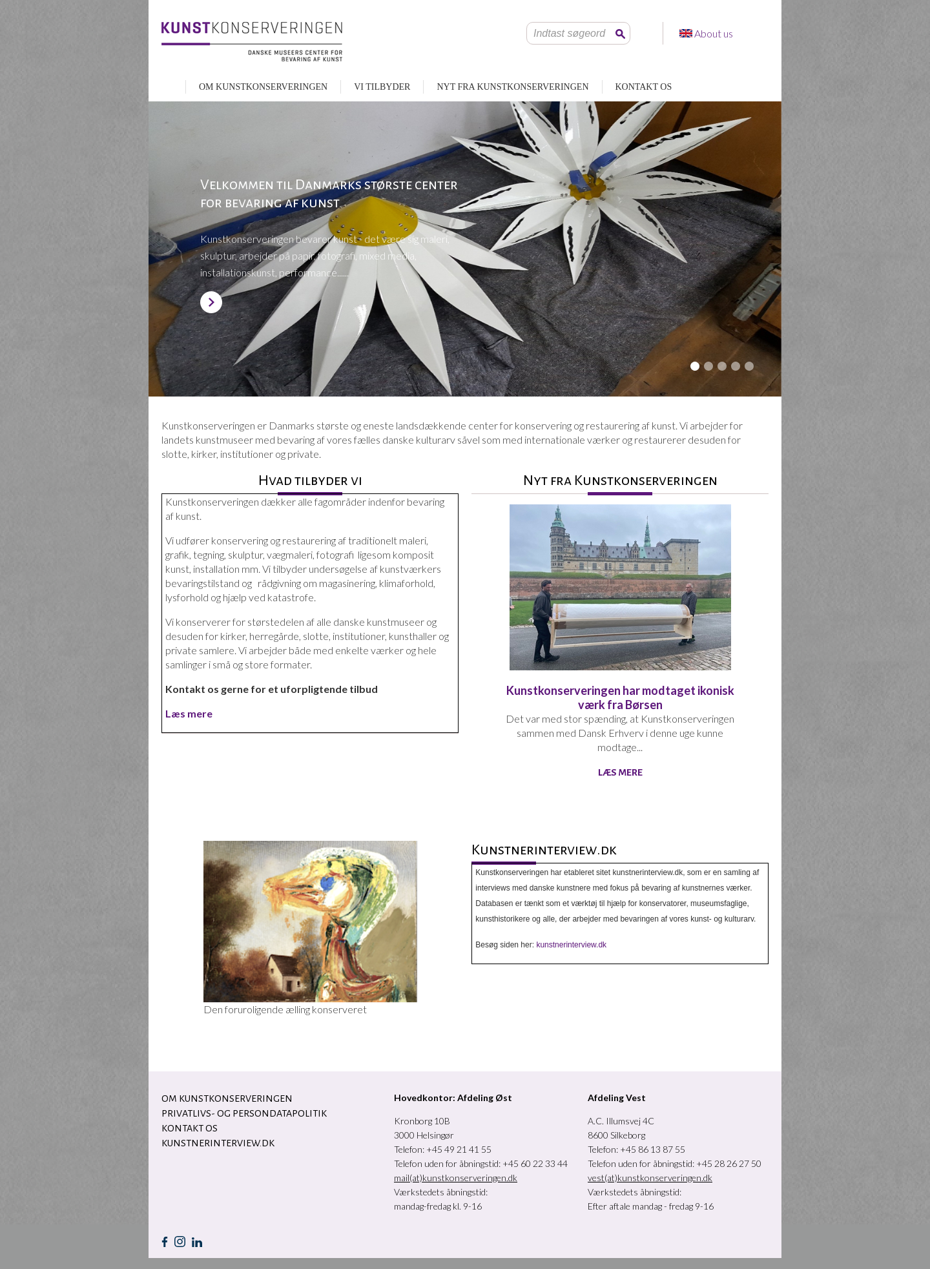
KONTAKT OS (643, 87)
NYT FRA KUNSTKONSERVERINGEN (512, 87)
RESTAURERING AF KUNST (166, 87)
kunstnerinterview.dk (571, 944)
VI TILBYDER (382, 87)
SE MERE (211, 302)
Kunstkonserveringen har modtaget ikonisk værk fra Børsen (620, 697)
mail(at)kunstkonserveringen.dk (455, 1177)
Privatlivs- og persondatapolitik (244, 1113)
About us (714, 33)
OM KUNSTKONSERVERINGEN (263, 87)
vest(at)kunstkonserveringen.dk (650, 1177)
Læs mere (620, 772)
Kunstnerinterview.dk (217, 1143)
